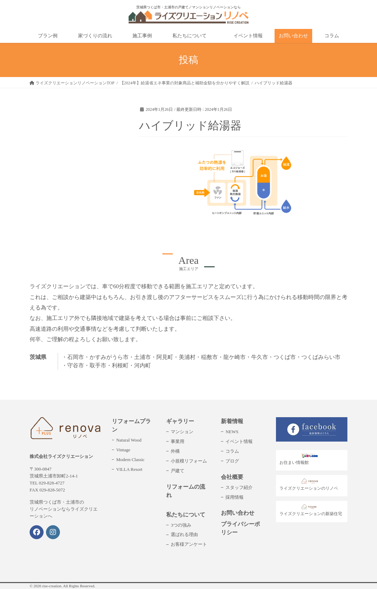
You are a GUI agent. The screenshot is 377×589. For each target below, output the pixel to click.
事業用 (177, 441)
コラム (232, 451)
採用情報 (234, 497)
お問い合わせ (237, 513)
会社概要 (232, 477)
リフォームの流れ (185, 491)
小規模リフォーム (189, 461)
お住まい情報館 (300, 459)
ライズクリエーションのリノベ (308, 485)
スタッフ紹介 (239, 487)
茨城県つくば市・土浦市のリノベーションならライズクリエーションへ (64, 509)
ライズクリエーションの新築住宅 (310, 510)
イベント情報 (239, 441)
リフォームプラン (131, 425)
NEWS (231, 431)
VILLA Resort (129, 469)
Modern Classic (130, 459)
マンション (182, 431)
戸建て (177, 470)
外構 (175, 451)
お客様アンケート (189, 544)
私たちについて (185, 515)
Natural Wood (128, 440)
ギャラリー (180, 421)
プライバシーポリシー (240, 528)
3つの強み (181, 525)
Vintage (123, 449)
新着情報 (232, 421)
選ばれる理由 (184, 534)
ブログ (232, 461)
